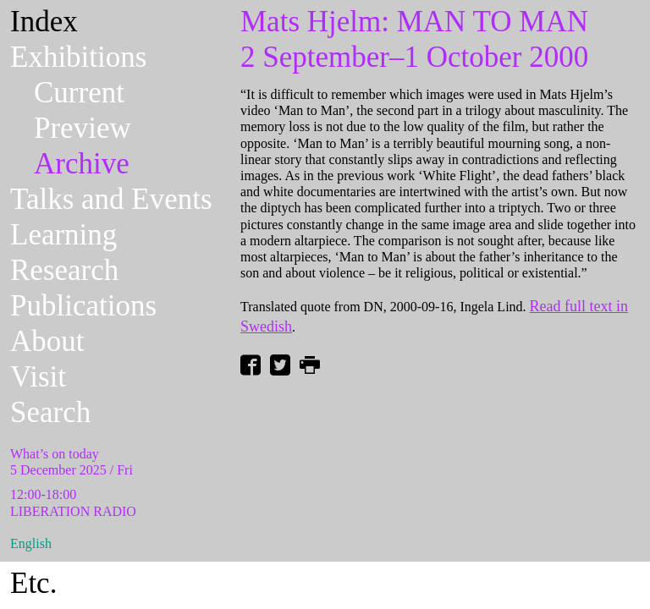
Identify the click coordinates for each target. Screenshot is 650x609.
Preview (82, 128)
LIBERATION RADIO (73, 511)
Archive (81, 163)
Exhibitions (78, 57)
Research (64, 270)
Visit (38, 376)
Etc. (33, 583)
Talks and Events (111, 199)
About (47, 341)
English (31, 543)
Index (44, 21)
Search (50, 412)
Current (79, 92)
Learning (63, 234)
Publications (83, 305)
